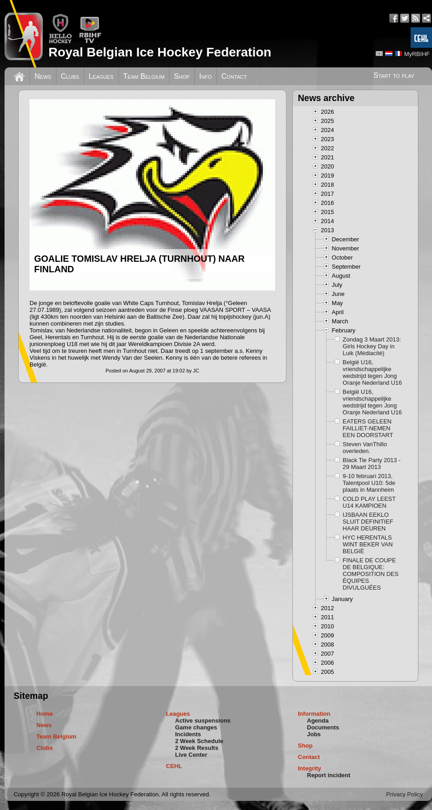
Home (44, 713)
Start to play (393, 75)
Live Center (191, 754)
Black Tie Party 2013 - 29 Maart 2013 (372, 463)
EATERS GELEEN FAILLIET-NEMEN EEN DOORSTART (368, 428)
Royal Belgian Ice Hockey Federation (159, 52)
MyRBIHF (417, 54)
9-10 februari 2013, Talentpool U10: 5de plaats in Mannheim (369, 483)
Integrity (309, 768)
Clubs (70, 76)
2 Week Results (196, 747)
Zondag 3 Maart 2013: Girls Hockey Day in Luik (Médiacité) (372, 346)
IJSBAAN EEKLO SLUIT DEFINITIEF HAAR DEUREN (368, 521)
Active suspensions (203, 720)
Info (205, 76)
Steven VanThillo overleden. (365, 447)
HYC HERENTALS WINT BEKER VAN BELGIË (368, 544)
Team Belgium (144, 76)
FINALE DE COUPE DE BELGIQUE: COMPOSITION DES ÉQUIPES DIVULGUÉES (371, 574)
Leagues (101, 76)
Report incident (328, 775)
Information (314, 713)
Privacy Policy (404, 794)
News (43, 76)
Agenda (318, 720)
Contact (234, 76)
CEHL (174, 766)
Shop (182, 76)
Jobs (314, 734)
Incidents (188, 734)
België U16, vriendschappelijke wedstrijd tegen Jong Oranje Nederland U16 (372, 372)
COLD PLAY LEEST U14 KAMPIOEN (369, 502)
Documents (323, 727)
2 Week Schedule (199, 741)
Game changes (196, 727)
